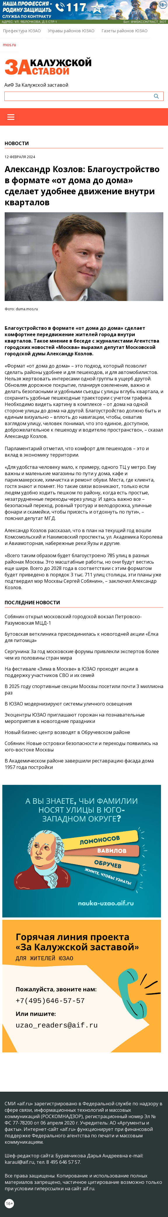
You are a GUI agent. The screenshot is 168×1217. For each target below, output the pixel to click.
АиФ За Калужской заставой (36, 85)
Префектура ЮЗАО (22, 30)
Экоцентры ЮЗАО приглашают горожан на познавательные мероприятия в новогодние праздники (75, 718)
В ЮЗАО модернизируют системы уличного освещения (68, 704)
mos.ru (9, 44)
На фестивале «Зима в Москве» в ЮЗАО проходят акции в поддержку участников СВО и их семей (71, 672)
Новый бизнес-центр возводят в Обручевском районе (67, 732)
